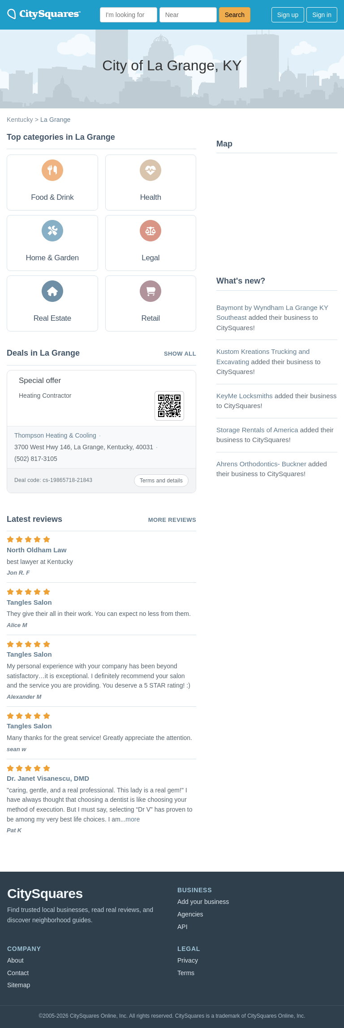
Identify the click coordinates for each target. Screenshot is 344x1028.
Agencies (190, 914)
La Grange (55, 119)
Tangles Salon (29, 602)
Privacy (187, 960)
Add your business (203, 901)
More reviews (172, 519)
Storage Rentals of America (257, 430)
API (182, 926)
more (132, 819)
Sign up (287, 14)
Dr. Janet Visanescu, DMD (48, 778)
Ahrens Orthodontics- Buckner (261, 464)
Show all (180, 353)
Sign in (321, 14)
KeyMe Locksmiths (244, 396)
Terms (185, 972)
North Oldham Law (36, 550)
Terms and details (161, 480)
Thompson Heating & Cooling (55, 435)
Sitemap (18, 985)
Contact (18, 972)
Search (235, 14)
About (15, 960)
